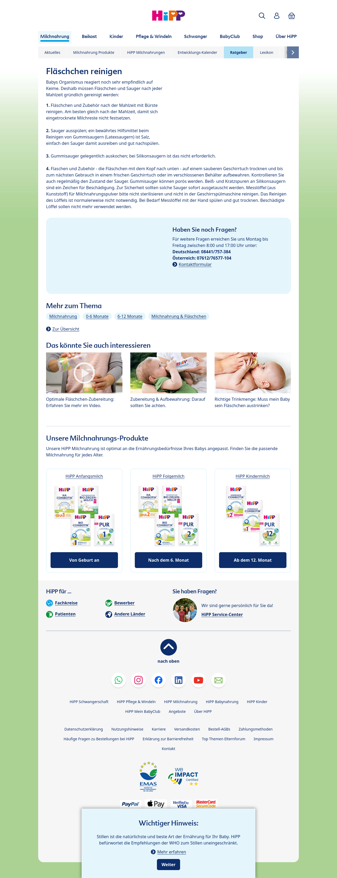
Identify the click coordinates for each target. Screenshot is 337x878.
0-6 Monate (97, 316)
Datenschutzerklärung (84, 729)
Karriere (159, 729)
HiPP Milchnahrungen (146, 52)
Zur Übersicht (65, 329)
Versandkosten (187, 729)
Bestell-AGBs (219, 729)
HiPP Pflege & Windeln (136, 701)
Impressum (264, 738)
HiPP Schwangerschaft (89, 701)
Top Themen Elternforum (223, 738)
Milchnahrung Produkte (93, 52)
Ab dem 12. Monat (253, 560)
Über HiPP (203, 711)
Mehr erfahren (171, 852)
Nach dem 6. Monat (168, 560)
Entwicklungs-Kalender (197, 52)
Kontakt (168, 748)
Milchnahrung (63, 316)
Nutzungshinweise (127, 729)
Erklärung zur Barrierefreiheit (168, 738)
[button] (262, 16)
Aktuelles (52, 52)
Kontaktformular (195, 264)
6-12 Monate (129, 316)
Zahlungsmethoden (255, 729)
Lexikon (266, 52)
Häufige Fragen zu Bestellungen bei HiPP (98, 738)
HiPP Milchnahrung (180, 701)
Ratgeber (238, 52)
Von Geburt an (84, 560)
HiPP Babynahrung (222, 701)
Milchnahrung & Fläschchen (178, 316)
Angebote (177, 711)
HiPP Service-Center (222, 614)
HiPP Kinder (257, 701)
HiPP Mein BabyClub (142, 711)
